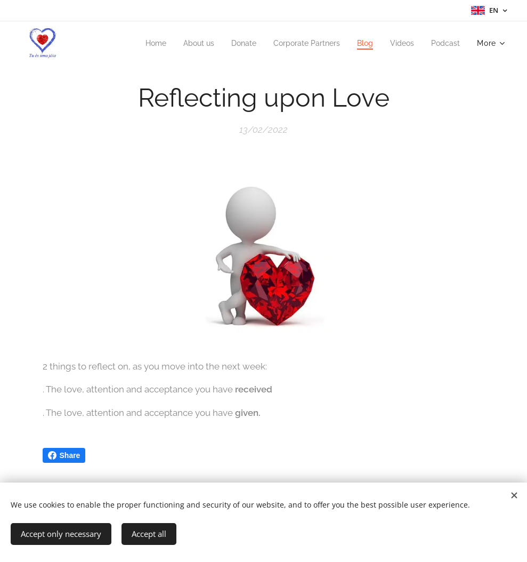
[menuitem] (140, 43)
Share (64, 455)
